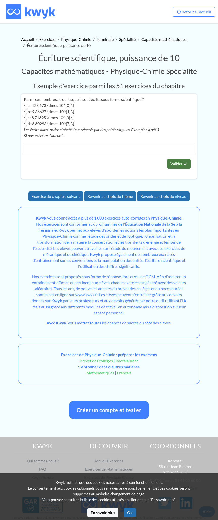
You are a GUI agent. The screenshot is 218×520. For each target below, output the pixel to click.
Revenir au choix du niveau (163, 196)
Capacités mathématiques (163, 39)
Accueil (27, 39)
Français (124, 372)
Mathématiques (100, 372)
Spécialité (127, 39)
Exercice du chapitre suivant (56, 196)
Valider (178, 163)
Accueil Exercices (108, 461)
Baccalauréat (127, 360)
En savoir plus (103, 512)
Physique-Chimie (76, 39)
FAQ (42, 469)
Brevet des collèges (97, 360)
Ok (130, 512)
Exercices (47, 39)
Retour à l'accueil (194, 11)
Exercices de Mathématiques (109, 469)
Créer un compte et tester (109, 410)
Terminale (105, 39)
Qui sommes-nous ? (43, 461)
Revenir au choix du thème (110, 196)
